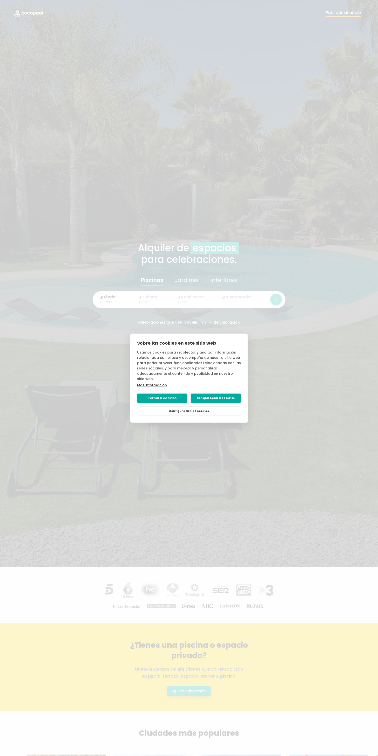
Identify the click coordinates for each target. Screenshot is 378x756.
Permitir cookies (162, 398)
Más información (152, 385)
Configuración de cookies (189, 411)
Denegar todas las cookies (216, 398)
